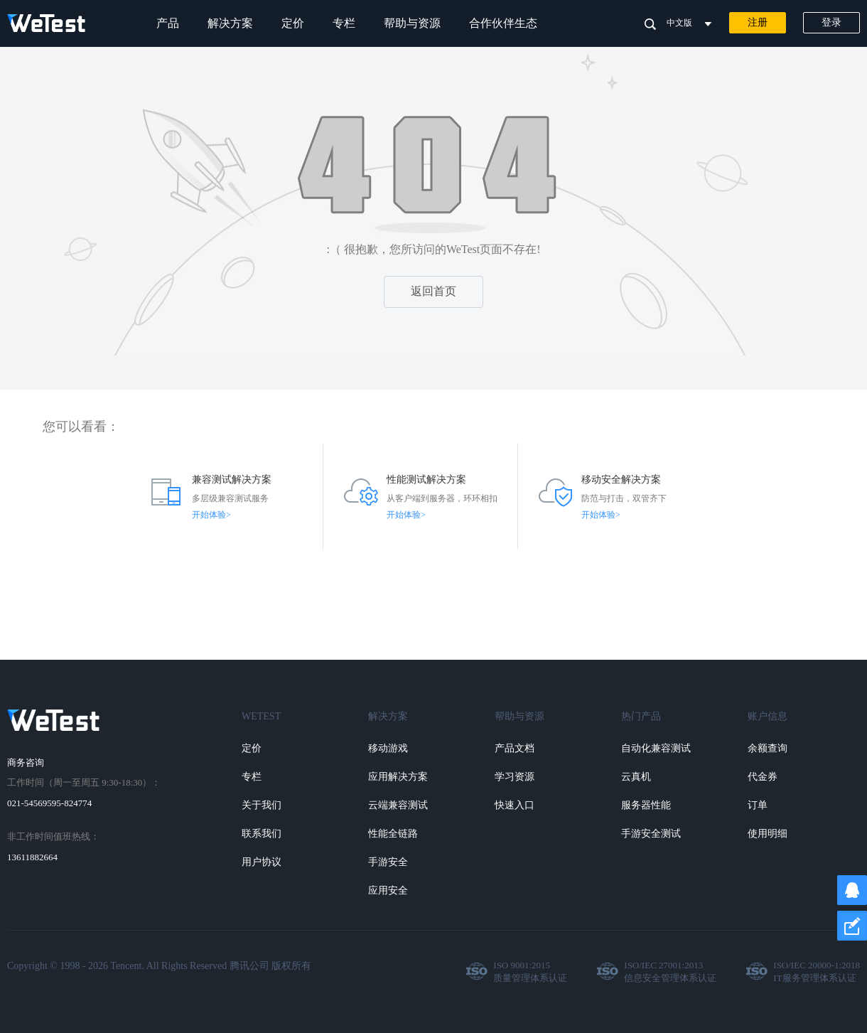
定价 (292, 23)
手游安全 (388, 862)
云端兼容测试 (398, 805)
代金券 (762, 776)
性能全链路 (393, 833)
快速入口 (514, 805)
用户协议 (261, 862)
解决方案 (230, 23)
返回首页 (433, 291)
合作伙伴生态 (503, 23)
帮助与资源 (412, 23)
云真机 (636, 776)
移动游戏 (388, 748)
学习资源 (514, 776)
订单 (758, 805)
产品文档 (514, 748)
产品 (167, 23)
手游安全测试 (651, 833)
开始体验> (211, 515)
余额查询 (767, 748)
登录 (831, 22)
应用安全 (388, 890)
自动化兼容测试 (656, 748)
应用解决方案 (398, 776)
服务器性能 (646, 805)
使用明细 (767, 833)
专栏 (344, 23)
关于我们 (261, 805)
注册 (758, 22)
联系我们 (261, 833)
